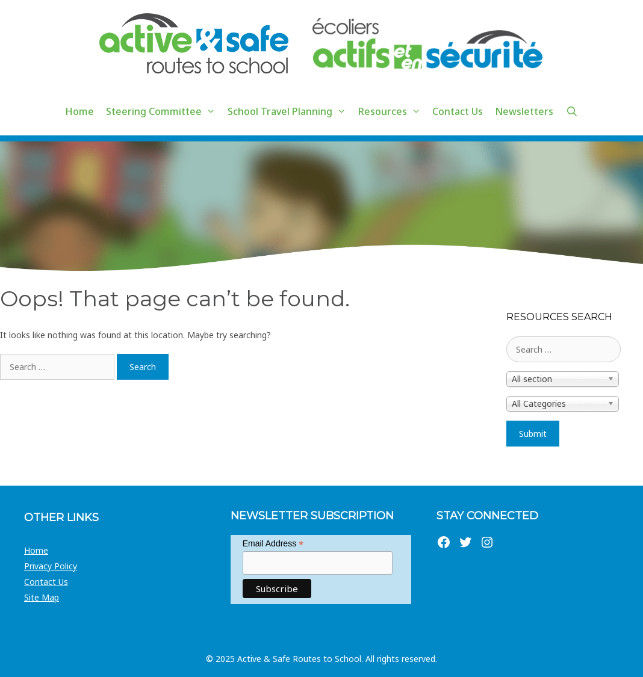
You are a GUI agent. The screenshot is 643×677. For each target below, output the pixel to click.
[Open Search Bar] (571, 111)
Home (79, 111)
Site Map (41, 597)
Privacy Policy (50, 566)
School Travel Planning (290, 111)
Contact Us (457, 111)
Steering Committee (164, 111)
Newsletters (524, 111)
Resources (392, 111)
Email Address (273, 543)
